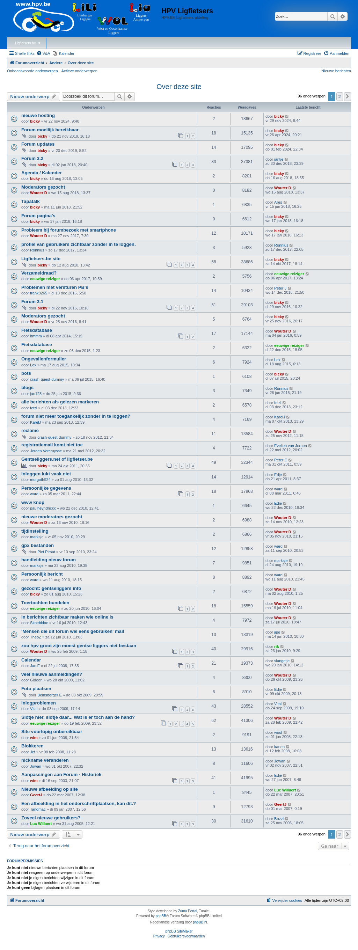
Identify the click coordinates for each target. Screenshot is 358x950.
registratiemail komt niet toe (52, 444)
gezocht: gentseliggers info (51, 588)
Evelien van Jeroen (290, 446)
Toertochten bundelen (45, 602)
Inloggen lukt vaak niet (46, 473)
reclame (30, 430)
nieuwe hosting (38, 115)
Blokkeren (32, 745)
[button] (347, 96)
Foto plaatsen (36, 688)
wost (278, 732)
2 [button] (339, 96)
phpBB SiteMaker (179, 931)
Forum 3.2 (32, 158)
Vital (33, 709)
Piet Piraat (46, 552)
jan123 (36, 394)
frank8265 (38, 293)
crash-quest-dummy (47, 379)
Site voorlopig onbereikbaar (51, 731)
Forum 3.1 (32, 301)
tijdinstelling (35, 531)
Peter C (280, 460)
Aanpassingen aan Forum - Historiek (61, 774)
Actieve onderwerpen (79, 71)
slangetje (282, 661)
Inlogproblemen (38, 703)
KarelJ (35, 422)
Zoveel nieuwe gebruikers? (50, 817)
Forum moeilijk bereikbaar (50, 129)
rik (276, 646)
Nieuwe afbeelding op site (49, 789)
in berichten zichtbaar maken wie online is (67, 617)
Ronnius (37, 250)
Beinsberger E (49, 695)
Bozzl (279, 819)
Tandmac (38, 809)
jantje (278, 159)
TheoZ (35, 637)
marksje (37, 537)
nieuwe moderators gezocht (51, 516)
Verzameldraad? (39, 273)
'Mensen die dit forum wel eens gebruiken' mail (72, 631)
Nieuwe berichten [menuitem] (336, 71)
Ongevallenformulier (43, 358)
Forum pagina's (38, 215)
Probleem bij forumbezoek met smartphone (68, 230)
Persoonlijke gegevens (46, 488)
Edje (278, 475)
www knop (32, 502)
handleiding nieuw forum (48, 559)
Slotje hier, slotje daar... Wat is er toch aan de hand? (78, 717)
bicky (35, 121)
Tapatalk (30, 201)
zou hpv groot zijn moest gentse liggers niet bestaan (78, 645)
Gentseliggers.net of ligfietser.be (57, 459)
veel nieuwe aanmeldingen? (51, 674)
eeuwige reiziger (45, 279)
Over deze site (179, 86)
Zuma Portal (187, 911)
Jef (32, 752)
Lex (33, 365)
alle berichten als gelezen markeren (60, 401)
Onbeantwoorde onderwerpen (32, 71)
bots (26, 373)
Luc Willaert (285, 790)
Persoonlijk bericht (42, 574)
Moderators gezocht (43, 187)
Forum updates (37, 144)
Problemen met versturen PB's (54, 287)
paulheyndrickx (43, 508)
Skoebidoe (39, 623)
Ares (278, 202)
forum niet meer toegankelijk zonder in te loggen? (75, 416)
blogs (27, 387)
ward (34, 494)
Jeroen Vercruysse (46, 451)
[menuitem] (43, 53)
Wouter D (38, 193)
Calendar (31, 660)
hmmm (36, 336)
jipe (277, 632)
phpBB (161, 916)
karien (279, 747)
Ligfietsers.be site (40, 258)
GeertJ (36, 795)
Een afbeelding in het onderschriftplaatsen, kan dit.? (78, 803)
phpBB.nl (200, 922)
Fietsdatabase (36, 330)
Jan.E (35, 666)
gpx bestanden (37, 545)
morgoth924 (40, 479)
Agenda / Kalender (41, 172)
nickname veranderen (45, 760)
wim (33, 738)
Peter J (280, 288)
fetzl (33, 408)
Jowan (35, 766)
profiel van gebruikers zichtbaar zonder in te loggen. (78, 244)
